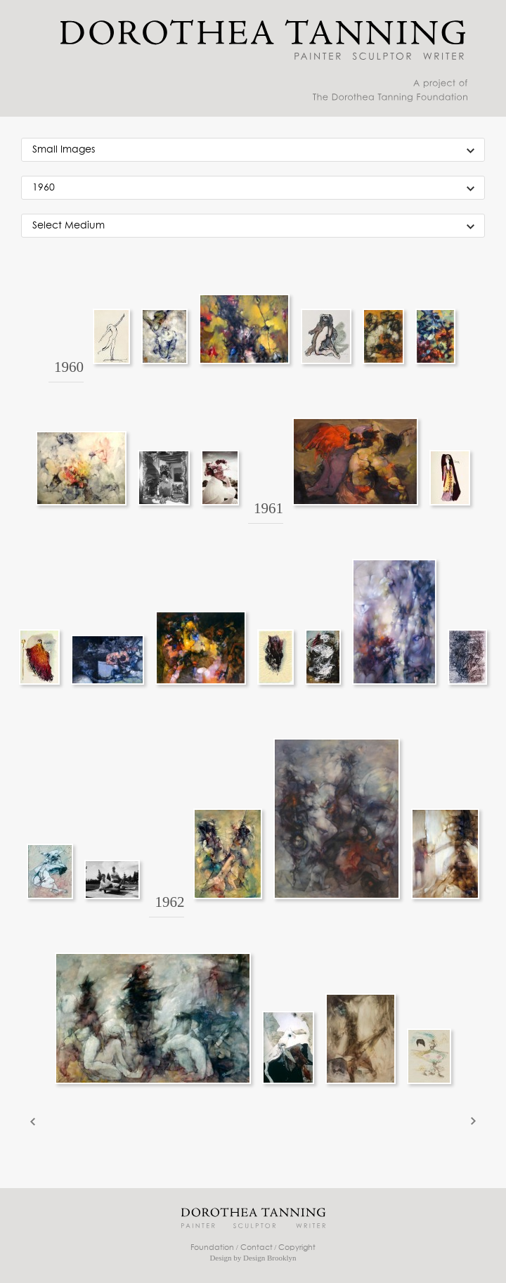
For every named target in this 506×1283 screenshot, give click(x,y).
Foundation (212, 1247)
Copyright (297, 1247)
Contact (256, 1247)
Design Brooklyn (269, 1257)
